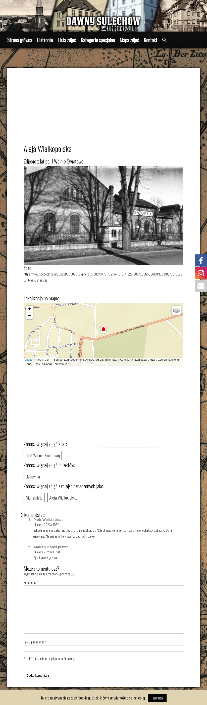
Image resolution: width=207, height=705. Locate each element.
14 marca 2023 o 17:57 (46, 524)
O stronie (45, 40)
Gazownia (33, 476)
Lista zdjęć (67, 40)
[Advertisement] (103, 108)
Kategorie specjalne (98, 40)
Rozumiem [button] (157, 697)
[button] (164, 40)
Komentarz (31, 582)
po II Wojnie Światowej (43, 455)
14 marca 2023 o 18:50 (46, 552)
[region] (103, 16)
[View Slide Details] (103, 16)
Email (27, 658)
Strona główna (19, 40)
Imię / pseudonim (34, 641)
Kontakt (150, 40)
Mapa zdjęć (129, 40)
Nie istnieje (34, 497)
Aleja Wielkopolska (63, 497)
